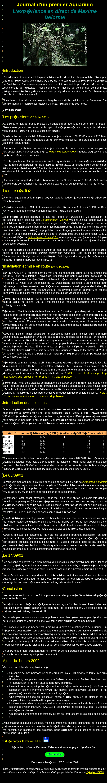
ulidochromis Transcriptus (43, 237)
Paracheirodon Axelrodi (62, 151)
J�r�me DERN (95, 772)
